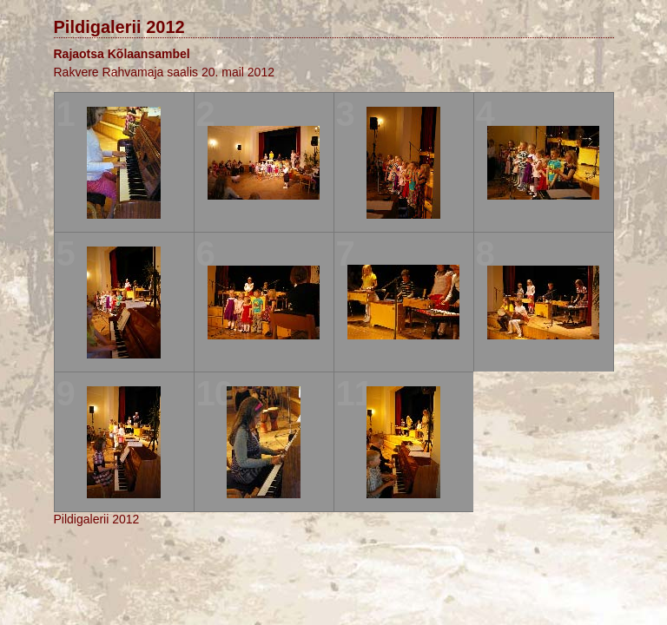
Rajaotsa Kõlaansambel (122, 54)
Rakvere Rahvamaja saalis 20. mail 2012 (164, 72)
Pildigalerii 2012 (119, 26)
